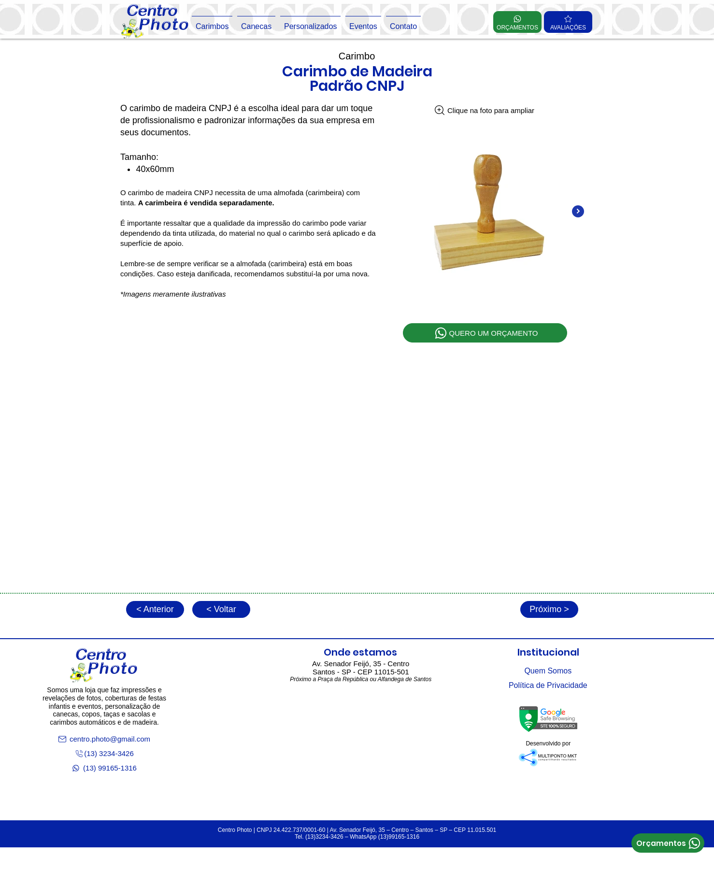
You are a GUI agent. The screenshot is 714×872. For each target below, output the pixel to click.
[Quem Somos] (548, 671)
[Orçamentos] (667, 843)
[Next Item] (578, 211)
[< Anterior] (155, 609)
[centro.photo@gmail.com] (104, 739)
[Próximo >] (549, 609)
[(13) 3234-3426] (104, 753)
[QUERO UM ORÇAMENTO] (485, 333)
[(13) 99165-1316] (104, 768)
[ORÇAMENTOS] (517, 22)
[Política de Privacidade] (548, 685)
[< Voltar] (221, 609)
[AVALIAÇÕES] (568, 22)
